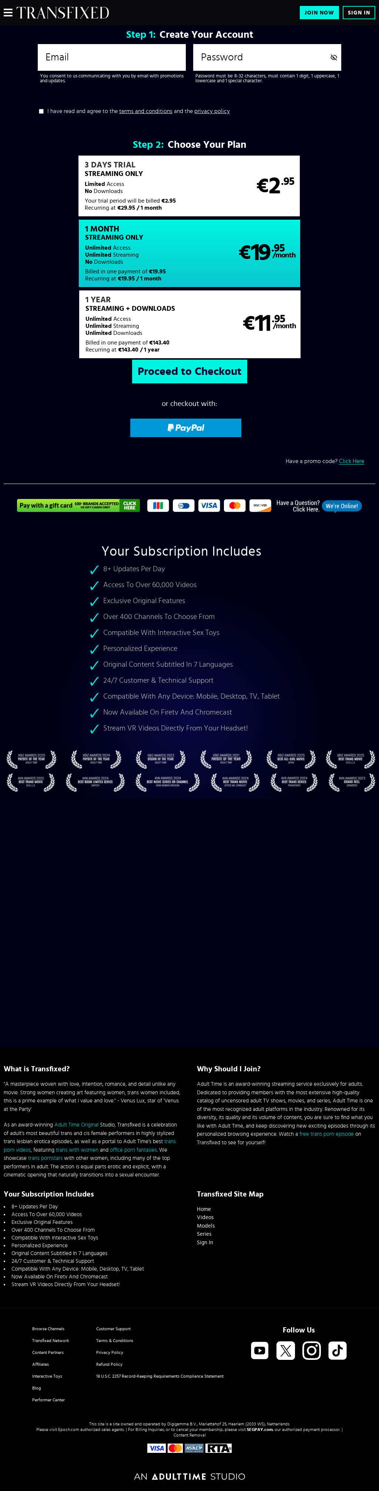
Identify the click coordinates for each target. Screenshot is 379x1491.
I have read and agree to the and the (138, 111)
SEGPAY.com (260, 1429)
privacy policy (212, 111)
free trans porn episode (326, 1134)
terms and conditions (145, 111)
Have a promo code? (325, 398)
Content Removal (190, 1435)
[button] (96, 190)
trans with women (77, 1150)
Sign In (359, 13)
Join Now (319, 13)
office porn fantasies (133, 1150)
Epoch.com (68, 1429)
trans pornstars (45, 1158)
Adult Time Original (76, 1125)
